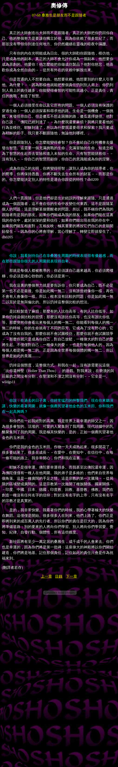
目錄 (58, 576)
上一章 (46, 576)
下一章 (71, 576)
